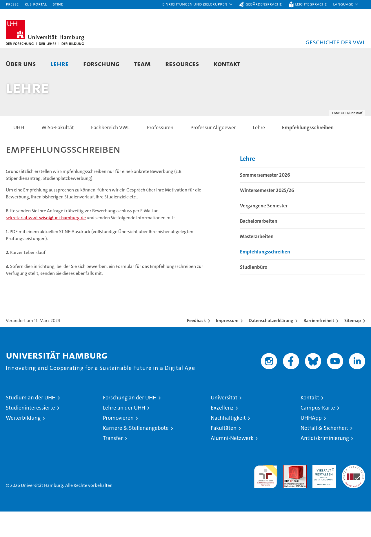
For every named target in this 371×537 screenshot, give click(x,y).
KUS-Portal (36, 4)
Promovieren (118, 443)
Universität (224, 423)
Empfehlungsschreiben (265, 277)
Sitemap (352, 346)
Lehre (59, 63)
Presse (12, 4)
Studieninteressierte (30, 433)
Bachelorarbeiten (258, 246)
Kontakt (227, 63)
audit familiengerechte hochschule (265, 499)
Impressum (227, 346)
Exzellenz (222, 433)
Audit (288, 493)
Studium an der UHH (31, 423)
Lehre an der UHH (124, 433)
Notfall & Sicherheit (324, 453)
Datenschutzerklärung (271, 346)
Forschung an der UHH (130, 423)
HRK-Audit (322, 493)
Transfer (113, 463)
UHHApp (311, 443)
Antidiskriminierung (325, 463)
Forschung (101, 63)
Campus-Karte (318, 433)
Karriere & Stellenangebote (136, 453)
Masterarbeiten (257, 262)
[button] (197, 4)
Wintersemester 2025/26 (267, 216)
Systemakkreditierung (353, 493)
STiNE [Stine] (58, 4)
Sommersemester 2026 (265, 200)
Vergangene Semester (264, 231)
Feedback (196, 346)
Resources (182, 63)
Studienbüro (253, 292)
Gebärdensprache (263, 4)
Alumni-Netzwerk (232, 463)
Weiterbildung (23, 443)
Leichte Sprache (311, 4)
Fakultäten (224, 453)
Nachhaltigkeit (228, 443)
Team (142, 63)
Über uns (21, 63)
